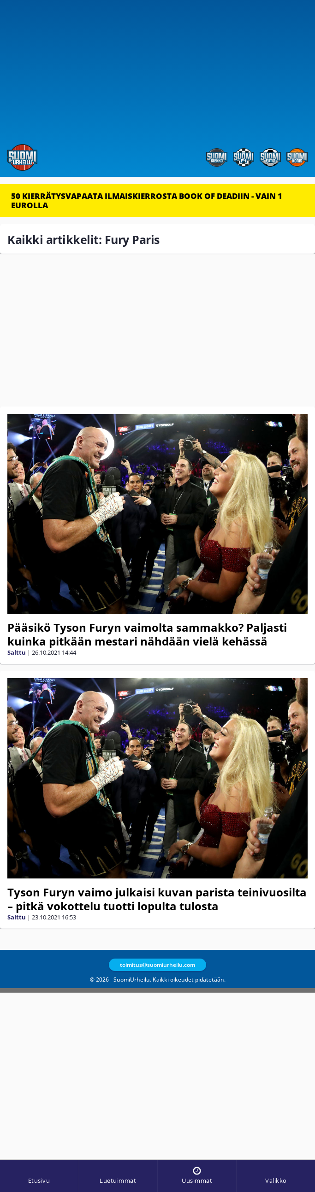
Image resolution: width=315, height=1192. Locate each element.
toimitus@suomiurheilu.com (157, 965)
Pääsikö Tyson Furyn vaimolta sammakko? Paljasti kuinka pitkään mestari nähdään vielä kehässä (147, 634)
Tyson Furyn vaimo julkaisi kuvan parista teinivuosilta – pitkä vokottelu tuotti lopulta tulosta (157, 898)
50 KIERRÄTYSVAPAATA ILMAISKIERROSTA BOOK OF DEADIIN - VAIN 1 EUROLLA (146, 200)
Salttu (16, 652)
